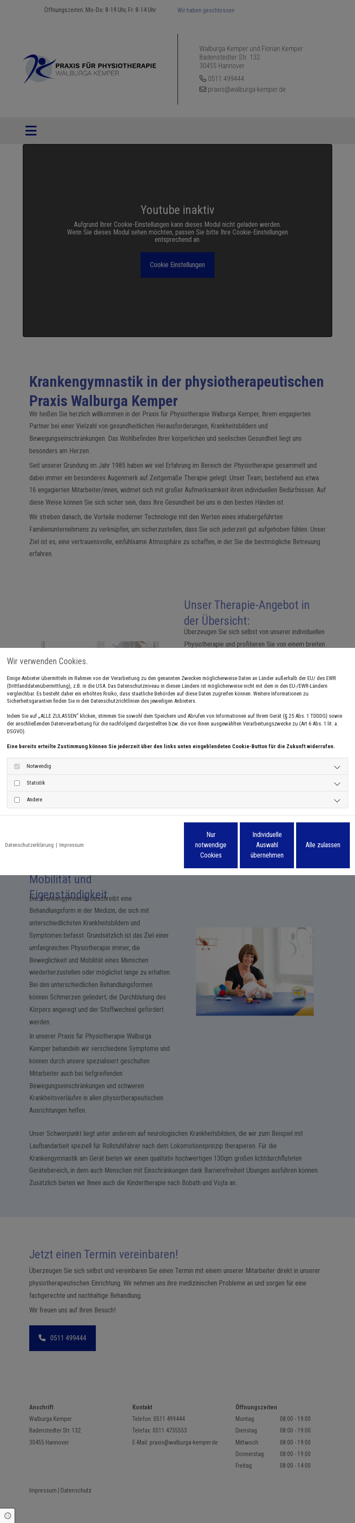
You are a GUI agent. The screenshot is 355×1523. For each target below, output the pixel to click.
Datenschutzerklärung (29, 845)
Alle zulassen (310, 845)
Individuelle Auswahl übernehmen (228, 845)
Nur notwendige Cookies (146, 845)
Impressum (71, 845)
